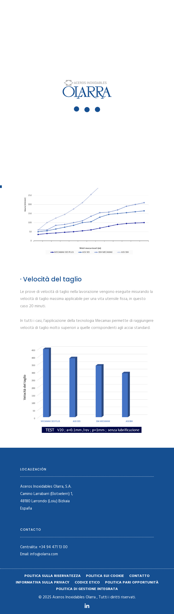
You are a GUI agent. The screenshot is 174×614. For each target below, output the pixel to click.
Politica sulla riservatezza (52, 576)
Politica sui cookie (105, 576)
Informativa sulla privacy (42, 583)
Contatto (139, 576)
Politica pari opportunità (132, 583)
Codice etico (87, 583)
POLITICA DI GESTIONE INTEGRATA (87, 589)
